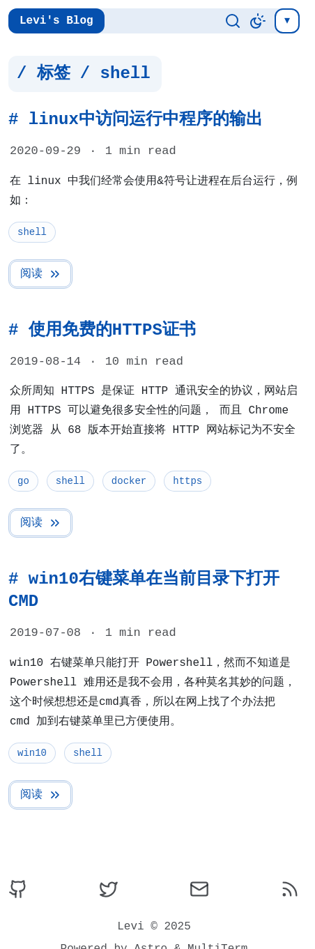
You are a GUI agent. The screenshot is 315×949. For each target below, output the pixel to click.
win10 (32, 752)
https (187, 480)
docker (129, 480)
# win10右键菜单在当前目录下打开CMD (143, 590)
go (23, 480)
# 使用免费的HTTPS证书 (102, 330)
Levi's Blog (56, 21)
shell (32, 231)
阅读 (41, 274)
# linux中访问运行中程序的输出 (135, 119)
